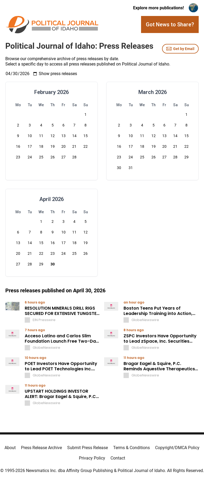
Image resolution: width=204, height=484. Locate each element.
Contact (117, 458)
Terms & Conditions (131, 447)
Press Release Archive (41, 447)
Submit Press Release (87, 447)
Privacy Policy (92, 458)
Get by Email (180, 48)
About (10, 447)
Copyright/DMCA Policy (177, 447)
